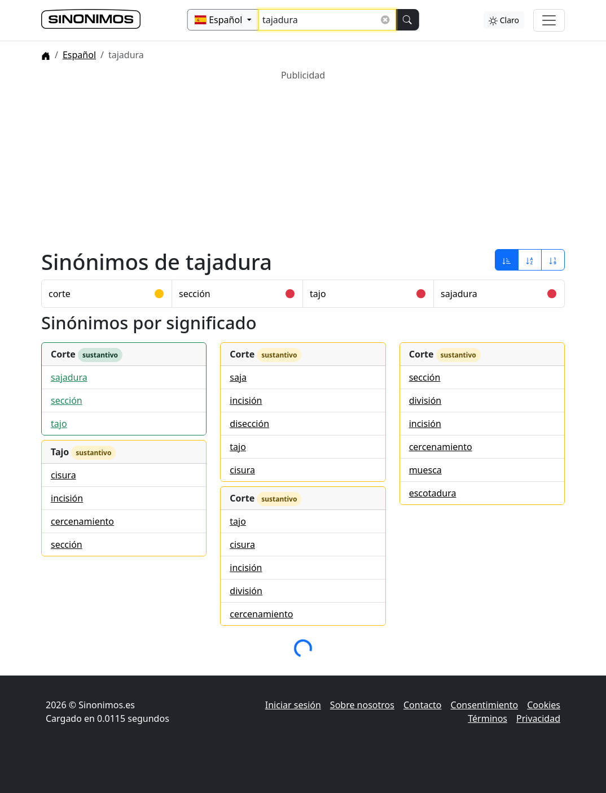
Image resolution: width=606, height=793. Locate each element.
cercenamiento (82, 521)
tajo (318, 293)
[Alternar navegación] (549, 20)
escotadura (432, 493)
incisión (67, 498)
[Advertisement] (303, 161)
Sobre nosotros (362, 705)
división (246, 591)
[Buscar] (407, 19)
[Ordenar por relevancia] (507, 260)
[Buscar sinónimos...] (327, 19)
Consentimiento (485, 705)
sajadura (459, 293)
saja (238, 377)
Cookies (543, 705)
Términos (487, 718)
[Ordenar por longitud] (553, 260)
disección (249, 423)
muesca (425, 470)
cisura (63, 475)
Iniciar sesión (293, 705)
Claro (504, 20)
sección (194, 293)
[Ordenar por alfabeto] (530, 260)
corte (60, 293)
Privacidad (538, 718)
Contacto (422, 705)
